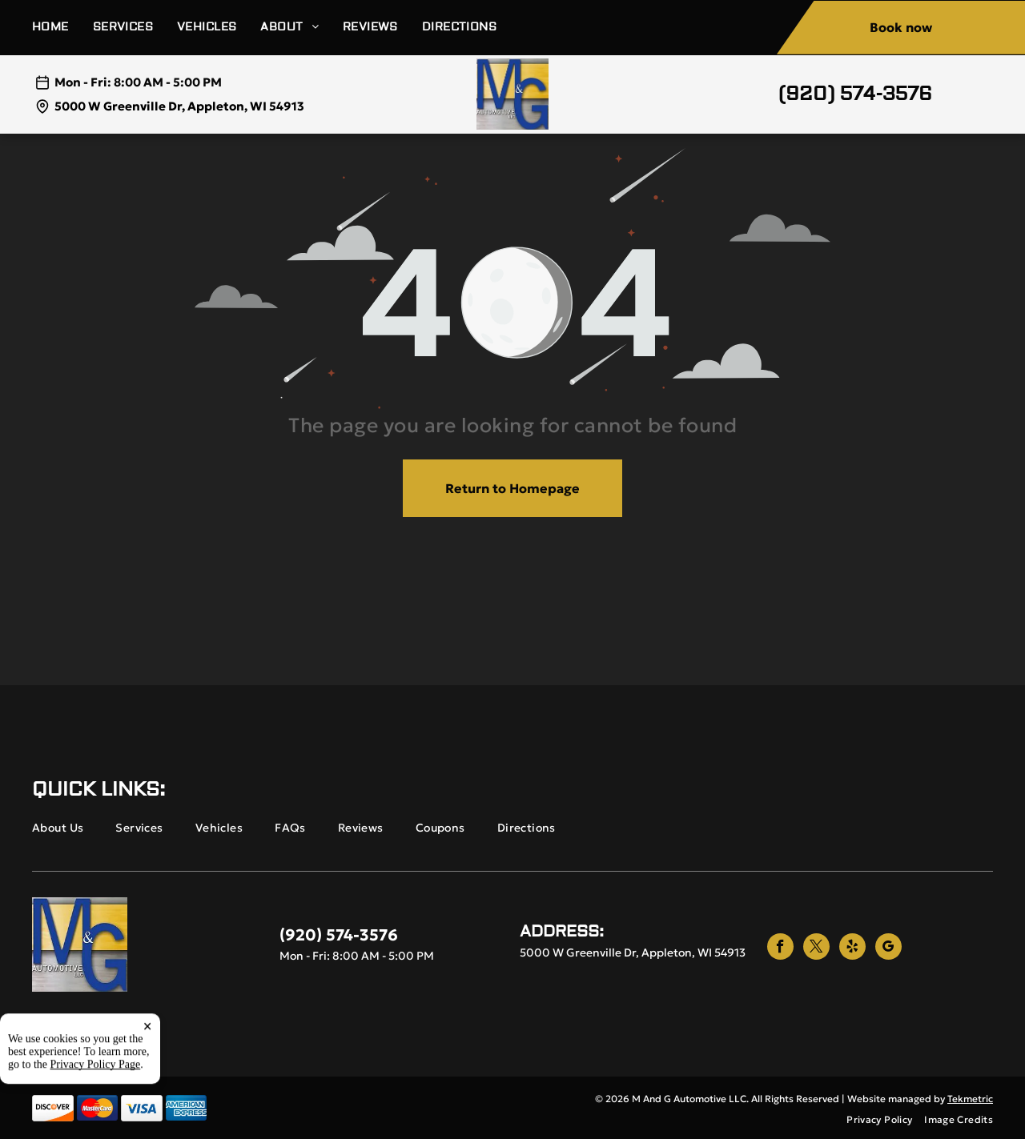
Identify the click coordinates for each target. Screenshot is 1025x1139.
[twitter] (816, 948)
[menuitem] (62, 27)
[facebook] (780, 948)
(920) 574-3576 (855, 94)
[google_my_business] (888, 948)
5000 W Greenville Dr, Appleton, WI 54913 (179, 106)
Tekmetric (970, 1099)
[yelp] (852, 948)
